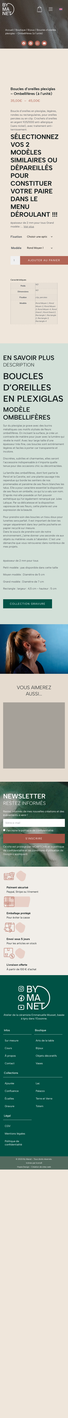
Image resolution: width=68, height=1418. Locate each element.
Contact (9, 1231)
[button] (24, 43)
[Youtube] (21, 1176)
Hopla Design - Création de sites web (34, 1335)
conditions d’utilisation (45, 1018)
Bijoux (31, 29)
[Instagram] (21, 1157)
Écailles (9, 1267)
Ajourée (9, 1251)
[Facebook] (21, 1166)
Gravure (9, 1274)
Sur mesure (11, 1209)
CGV (8, 1294)
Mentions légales (15, 1302)
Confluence (12, 1259)
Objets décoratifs (46, 1224)
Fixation (16, 405)
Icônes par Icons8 (34, 1331)
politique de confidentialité (37, 998)
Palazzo (40, 1259)
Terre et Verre (44, 1267)
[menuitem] (60, 9)
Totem (39, 1274)
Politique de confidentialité (13, 1311)
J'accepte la (29, 998)
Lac (38, 1251)
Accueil (9, 29)
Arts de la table (45, 1209)
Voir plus (29, 394)
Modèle (16, 416)
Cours (8, 1216)
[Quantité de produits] (15, 428)
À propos (10, 1224)
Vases (39, 1231)
